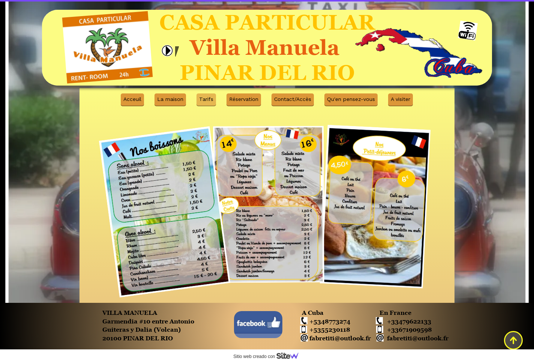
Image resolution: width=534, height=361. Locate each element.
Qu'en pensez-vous (351, 99)
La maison (170, 99)
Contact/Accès (292, 99)
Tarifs (206, 99)
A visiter (400, 99)
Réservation (243, 99)
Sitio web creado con (268, 356)
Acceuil (132, 99)
